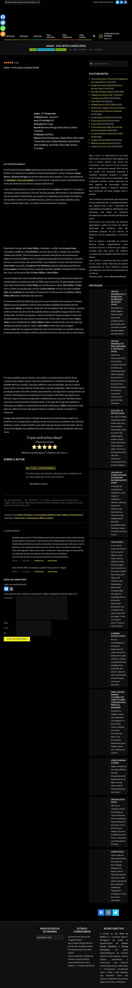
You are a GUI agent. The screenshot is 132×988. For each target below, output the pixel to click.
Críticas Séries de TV (46, 50)
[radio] (34, 447)
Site (5, 633)
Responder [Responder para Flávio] (52, 572)
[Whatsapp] (2, 28)
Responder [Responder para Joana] (52, 561)
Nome (6, 623)
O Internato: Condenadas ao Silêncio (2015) (33, 518)
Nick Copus (77, 503)
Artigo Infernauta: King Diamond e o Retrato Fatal (118, 346)
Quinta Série (61, 50)
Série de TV (25, 505)
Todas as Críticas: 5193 (101, 146)
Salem (17, 505)
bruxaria (39, 503)
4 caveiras (20, 503)
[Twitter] (2, 22)
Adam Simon (30, 503)
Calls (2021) (96, 101)
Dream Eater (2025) (99, 120)
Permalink (38, 561)
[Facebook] (2, 17)
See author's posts (38, 483)
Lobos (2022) (96, 124)
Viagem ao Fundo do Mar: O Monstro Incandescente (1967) (119, 477)
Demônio (47, 503)
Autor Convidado (41, 467)
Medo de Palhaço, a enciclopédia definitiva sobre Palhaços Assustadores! (50, 515)
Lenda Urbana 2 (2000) (100, 117)
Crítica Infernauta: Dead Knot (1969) (107, 133)
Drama (63, 503)
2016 (13, 503)
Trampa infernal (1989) (101, 140)
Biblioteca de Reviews (100, 143)
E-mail (6, 628)
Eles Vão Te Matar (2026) (102, 92)
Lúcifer (70, 503)
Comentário (8, 598)
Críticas (33, 50)
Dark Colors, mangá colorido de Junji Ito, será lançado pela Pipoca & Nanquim (118, 700)
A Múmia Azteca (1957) (101, 104)
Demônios (56, 503)
